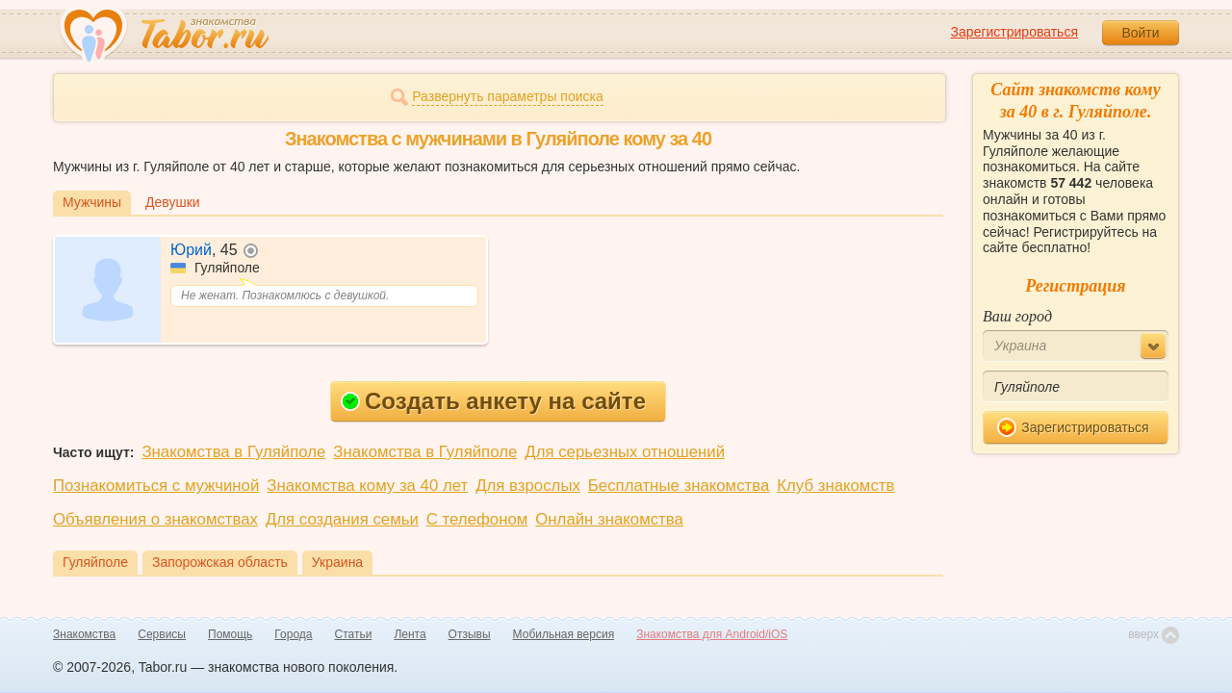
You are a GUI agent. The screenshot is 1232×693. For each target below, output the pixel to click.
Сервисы (162, 634)
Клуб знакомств (835, 485)
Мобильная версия (564, 634)
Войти (1140, 32)
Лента (409, 634)
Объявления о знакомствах (155, 519)
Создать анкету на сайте (493, 401)
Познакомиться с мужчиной (156, 485)
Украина (337, 562)
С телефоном (476, 519)
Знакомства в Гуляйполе (233, 452)
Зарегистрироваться (1014, 31)
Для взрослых (527, 485)
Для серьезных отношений (625, 452)
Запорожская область (220, 562)
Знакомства (84, 634)
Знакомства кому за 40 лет (367, 485)
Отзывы (470, 634)
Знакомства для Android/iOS (711, 634)
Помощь (230, 634)
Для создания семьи (342, 519)
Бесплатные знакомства (678, 485)
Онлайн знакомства (609, 519)
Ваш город (1017, 316)
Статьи (353, 634)
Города (293, 634)
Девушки (172, 202)
